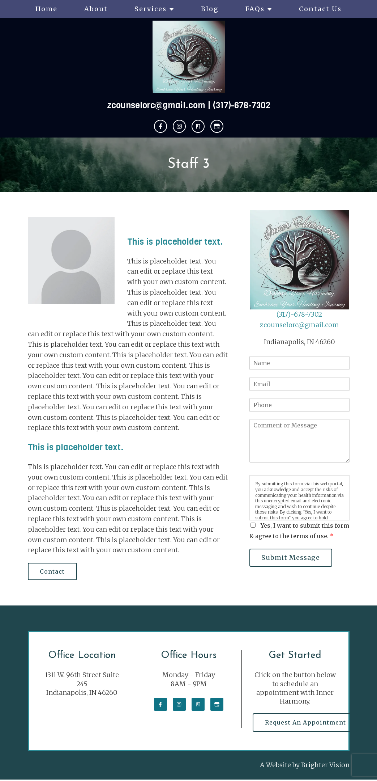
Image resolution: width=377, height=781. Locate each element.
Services (150, 9)
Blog (210, 9)
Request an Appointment (306, 723)
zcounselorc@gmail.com (156, 105)
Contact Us (320, 9)
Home (46, 9)
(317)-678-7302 (241, 105)
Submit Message (292, 558)
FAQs (255, 9)
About (96, 9)
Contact (53, 571)
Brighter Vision (325, 767)
